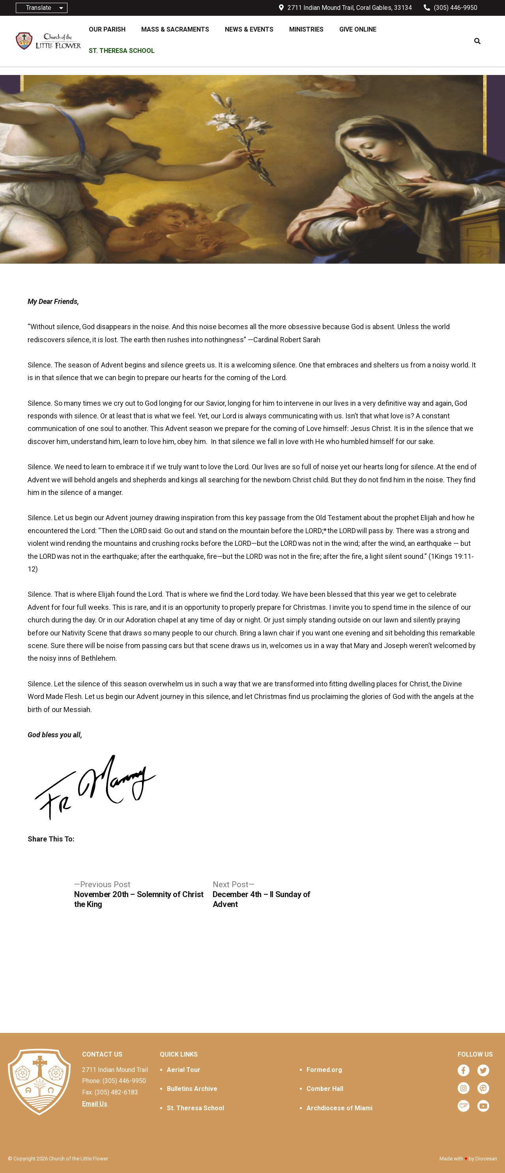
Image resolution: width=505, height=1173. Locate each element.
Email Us (94, 1103)
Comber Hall (325, 1088)
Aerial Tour (183, 1070)
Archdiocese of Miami (339, 1108)
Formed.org (324, 1070)
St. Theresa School (195, 1108)
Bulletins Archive (192, 1088)
